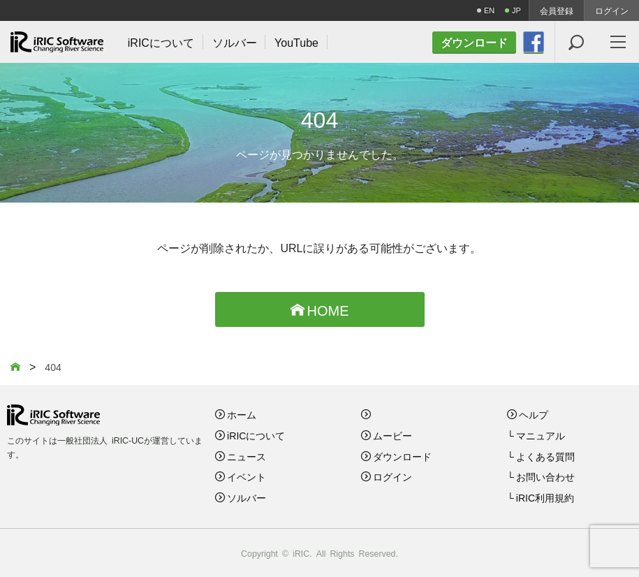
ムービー (392, 435)
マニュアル (540, 435)
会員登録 (556, 10)
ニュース (246, 456)
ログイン (612, 10)
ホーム (241, 414)
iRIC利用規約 (545, 497)
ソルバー (246, 497)
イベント (246, 476)
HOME (320, 309)
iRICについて (256, 435)
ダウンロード (402, 456)
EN (489, 10)
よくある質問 (545, 456)
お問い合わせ (545, 476)
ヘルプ (533, 414)
